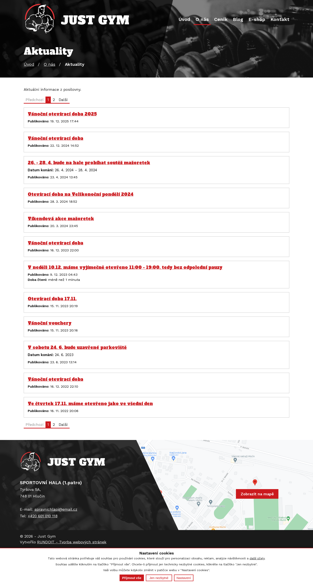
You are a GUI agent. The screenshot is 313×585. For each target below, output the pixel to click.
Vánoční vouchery (50, 323)
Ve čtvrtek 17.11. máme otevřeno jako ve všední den (90, 404)
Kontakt (280, 19)
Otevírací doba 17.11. (52, 299)
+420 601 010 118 (42, 516)
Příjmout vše (131, 578)
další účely (257, 558)
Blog (238, 19)
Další (63, 99)
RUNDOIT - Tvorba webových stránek (71, 542)
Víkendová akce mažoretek (61, 219)
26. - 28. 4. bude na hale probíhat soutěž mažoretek (89, 163)
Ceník (221, 19)
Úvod (184, 19)
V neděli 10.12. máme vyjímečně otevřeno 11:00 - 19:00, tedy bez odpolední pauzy (125, 267)
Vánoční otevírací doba (55, 138)
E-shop (257, 19)
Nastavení (184, 578)
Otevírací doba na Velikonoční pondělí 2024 (80, 194)
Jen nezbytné (158, 578)
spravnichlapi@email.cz (55, 509)
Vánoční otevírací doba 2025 (62, 114)
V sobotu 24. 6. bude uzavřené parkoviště (77, 347)
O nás (202, 19)
